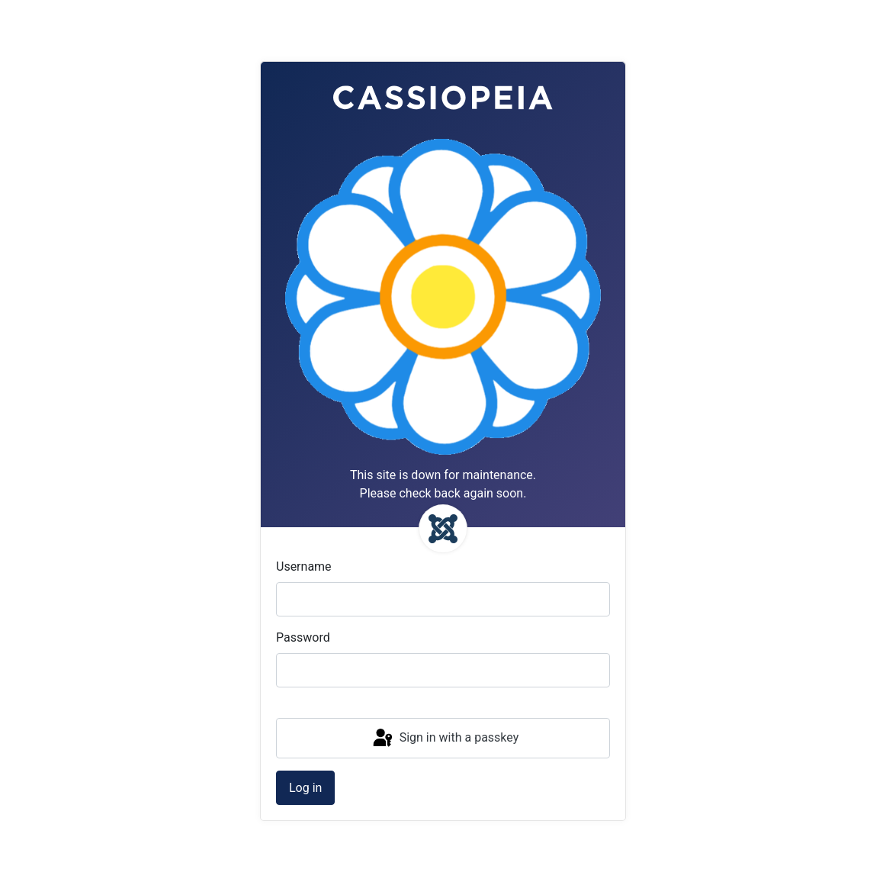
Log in (305, 788)
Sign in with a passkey (445, 738)
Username (304, 566)
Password (303, 637)
